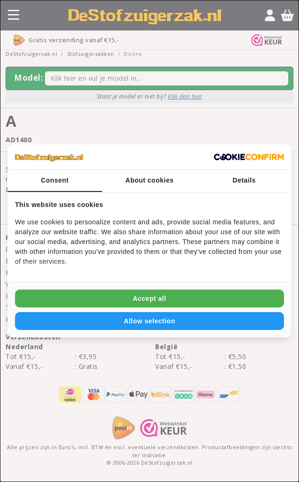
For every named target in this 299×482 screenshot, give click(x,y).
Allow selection (149, 321)
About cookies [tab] (150, 180)
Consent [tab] (55, 180)
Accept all (149, 298)
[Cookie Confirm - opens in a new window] (249, 157)
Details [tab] (243, 180)
